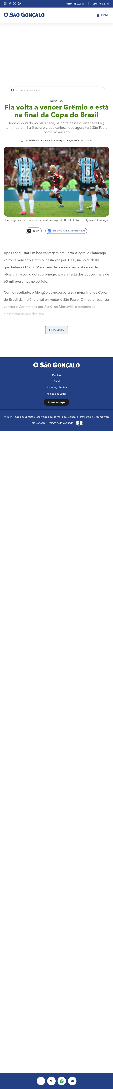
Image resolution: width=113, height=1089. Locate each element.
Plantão (56, 713)
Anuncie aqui (56, 740)
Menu (103, 15)
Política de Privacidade (60, 761)
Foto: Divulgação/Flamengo (90, 220)
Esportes (56, 101)
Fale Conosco (38, 761)
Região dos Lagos (56, 732)
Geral (57, 719)
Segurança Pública (56, 725)
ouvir (33, 231)
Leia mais (56, 330)
